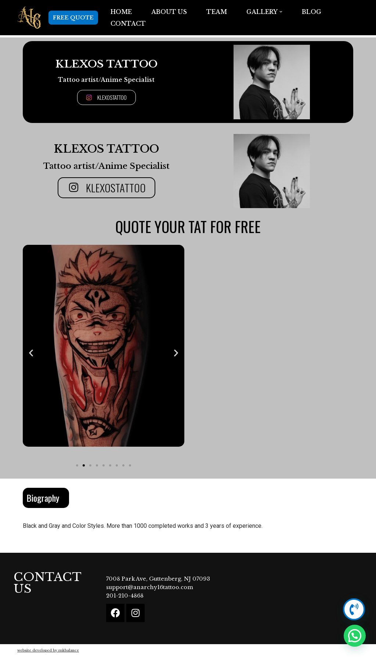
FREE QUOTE (73, 17)
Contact (128, 23)
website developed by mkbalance (48, 650)
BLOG (311, 11)
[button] (280, 11)
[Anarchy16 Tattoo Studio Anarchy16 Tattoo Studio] (29, 18)
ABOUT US (169, 11)
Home (121, 11)
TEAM (216, 11)
